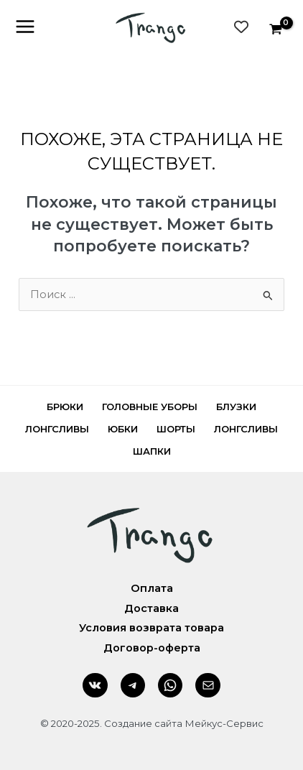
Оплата (152, 588)
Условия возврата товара (151, 627)
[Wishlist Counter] (241, 26)
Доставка (151, 608)
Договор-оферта (151, 647)
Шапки (152, 451)
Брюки (65, 406)
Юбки (123, 429)
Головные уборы (149, 406)
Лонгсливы (57, 429)
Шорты (176, 429)
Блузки (236, 406)
